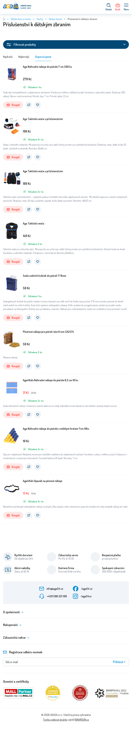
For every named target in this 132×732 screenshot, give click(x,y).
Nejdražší (8, 56)
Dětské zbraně (55, 19)
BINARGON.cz (82, 719)
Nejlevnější (23, 56)
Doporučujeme (43, 56)
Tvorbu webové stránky (55, 719)
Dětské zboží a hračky (21, 19)
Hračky (40, 19)
